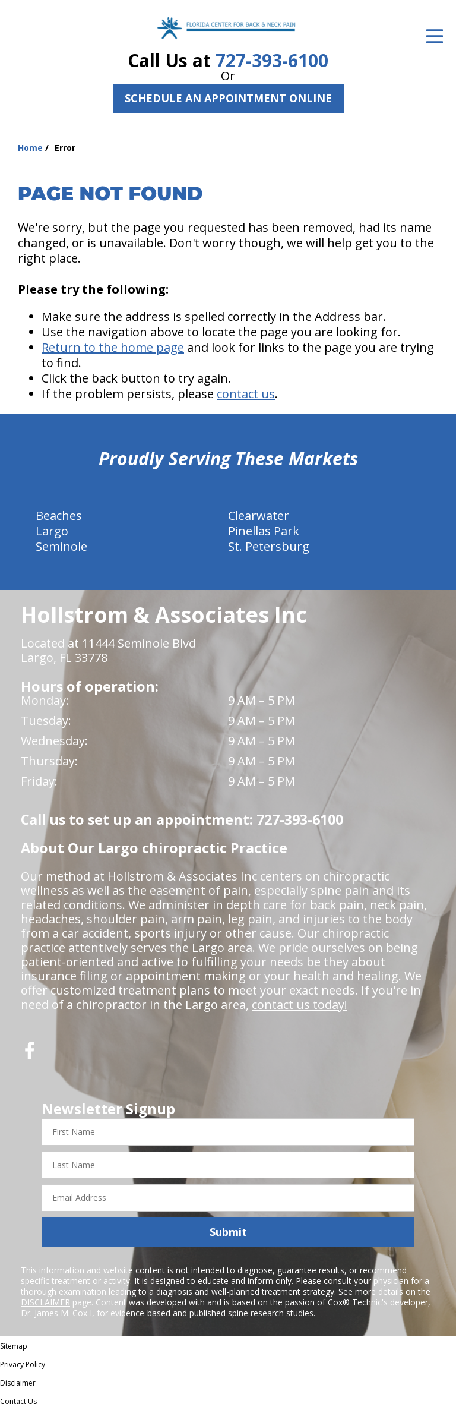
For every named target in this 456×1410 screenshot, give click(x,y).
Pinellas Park (263, 531)
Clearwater (258, 515)
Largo (52, 531)
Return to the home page (113, 347)
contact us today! (299, 1004)
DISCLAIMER (45, 1302)
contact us (246, 394)
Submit (228, 1232)
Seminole (61, 546)
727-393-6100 (272, 60)
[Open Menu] (434, 36)
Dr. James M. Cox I (56, 1312)
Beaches (59, 515)
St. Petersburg (268, 546)
